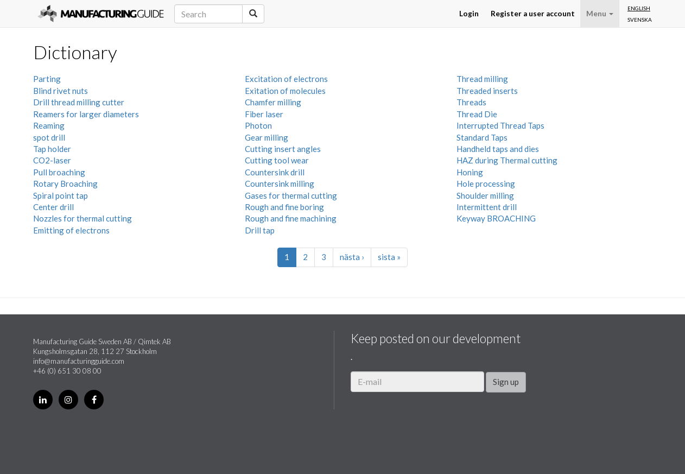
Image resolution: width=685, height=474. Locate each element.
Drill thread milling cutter (78, 102)
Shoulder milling (485, 195)
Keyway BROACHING (496, 218)
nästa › (352, 257)
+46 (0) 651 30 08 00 (67, 370)
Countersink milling (279, 183)
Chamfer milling (273, 102)
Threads (471, 102)
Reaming (49, 125)
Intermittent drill (486, 207)
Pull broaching (59, 172)
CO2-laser (52, 160)
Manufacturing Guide (100, 13)
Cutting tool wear (277, 160)
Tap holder (52, 149)
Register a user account (533, 13)
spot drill (49, 137)
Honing (469, 172)
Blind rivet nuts (60, 91)
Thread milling (482, 79)
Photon (258, 125)
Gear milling (266, 137)
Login (469, 13)
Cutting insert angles (283, 149)
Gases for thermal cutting (291, 195)
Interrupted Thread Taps (500, 125)
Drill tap (260, 230)
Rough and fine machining (291, 218)
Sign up (506, 382)
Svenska (639, 19)
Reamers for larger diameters (86, 114)
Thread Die (476, 114)
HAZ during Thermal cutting (506, 160)
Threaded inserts (487, 91)
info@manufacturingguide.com (78, 361)
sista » (389, 257)
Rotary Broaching (65, 183)
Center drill (53, 207)
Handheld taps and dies (497, 149)
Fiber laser (264, 114)
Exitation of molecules (285, 91)
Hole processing (485, 183)
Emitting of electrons (71, 230)
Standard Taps (482, 137)
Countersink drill (275, 172)
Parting (47, 79)
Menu (599, 13)
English (638, 8)
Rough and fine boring (284, 207)
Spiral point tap (60, 195)
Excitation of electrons (286, 79)
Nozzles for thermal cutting (82, 218)
